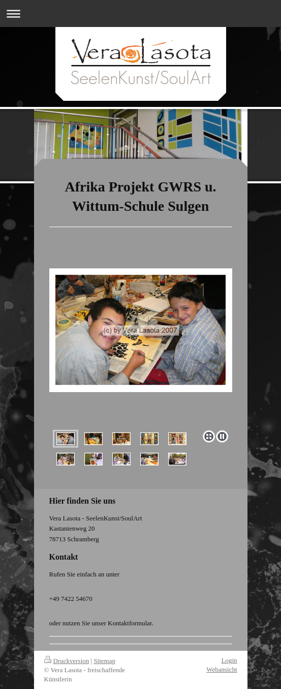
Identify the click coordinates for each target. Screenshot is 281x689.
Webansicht (221, 669)
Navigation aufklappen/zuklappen (140, 13)
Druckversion (66, 661)
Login (229, 660)
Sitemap (104, 661)
